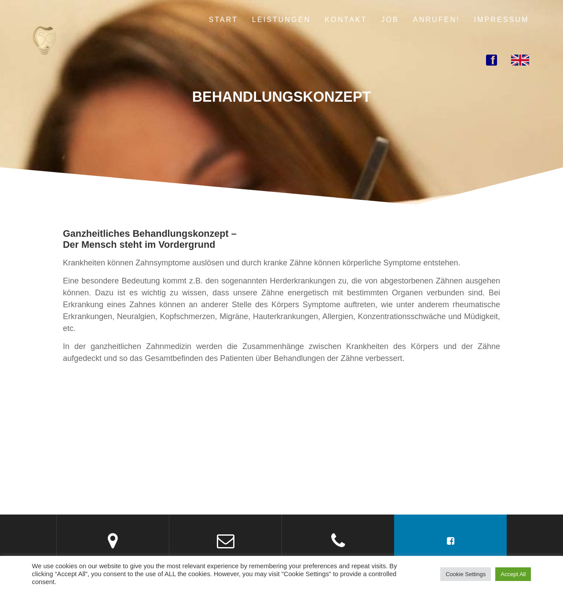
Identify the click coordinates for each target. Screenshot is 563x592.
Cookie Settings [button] (466, 574)
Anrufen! (436, 19)
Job (389, 19)
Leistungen (281, 19)
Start (223, 19)
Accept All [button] (513, 574)
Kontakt (346, 19)
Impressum (501, 19)
